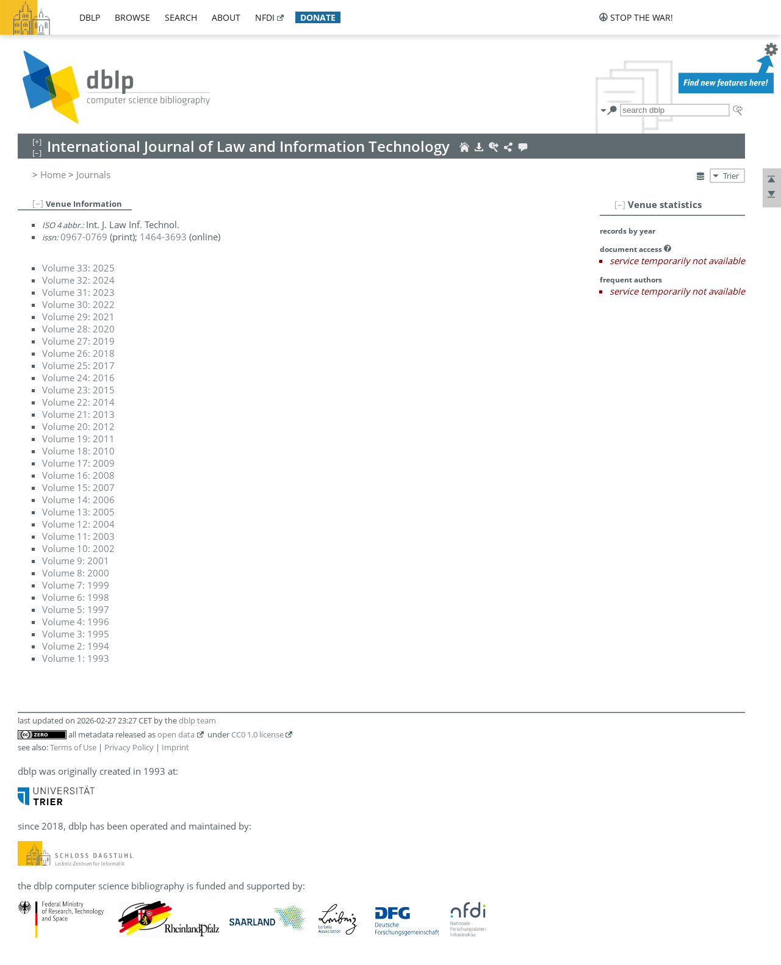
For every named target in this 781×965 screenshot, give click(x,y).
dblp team (197, 720)
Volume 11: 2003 (78, 536)
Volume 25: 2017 (78, 365)
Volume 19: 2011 (78, 438)
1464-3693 (163, 237)
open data (176, 734)
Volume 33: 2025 (78, 268)
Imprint (175, 747)
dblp (89, 17)
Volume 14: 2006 (78, 499)
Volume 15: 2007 (78, 487)
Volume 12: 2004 (78, 524)
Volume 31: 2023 (78, 292)
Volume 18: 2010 (78, 451)
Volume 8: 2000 (75, 573)
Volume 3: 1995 (75, 634)
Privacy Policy (129, 747)
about (226, 17)
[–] (619, 204)
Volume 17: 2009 (78, 463)
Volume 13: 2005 (78, 512)
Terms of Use (73, 747)
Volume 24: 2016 (78, 377)
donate (318, 17)
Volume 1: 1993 (75, 658)
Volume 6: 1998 (75, 597)
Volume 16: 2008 (78, 475)
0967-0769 (83, 237)
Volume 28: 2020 (78, 329)
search (181, 17)
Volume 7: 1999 (75, 585)
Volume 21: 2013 (78, 414)
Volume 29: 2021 (78, 316)
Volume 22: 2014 (78, 402)
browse (132, 17)
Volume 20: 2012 (78, 426)
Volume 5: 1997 (75, 609)
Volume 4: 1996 (75, 621)
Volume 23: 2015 (78, 390)
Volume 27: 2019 (78, 341)
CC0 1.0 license (257, 734)
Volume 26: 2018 (78, 353)
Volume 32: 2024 (78, 280)
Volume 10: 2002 (78, 548)
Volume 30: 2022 (78, 304)
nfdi (265, 17)
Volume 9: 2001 (75, 560)
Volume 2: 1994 (75, 646)
